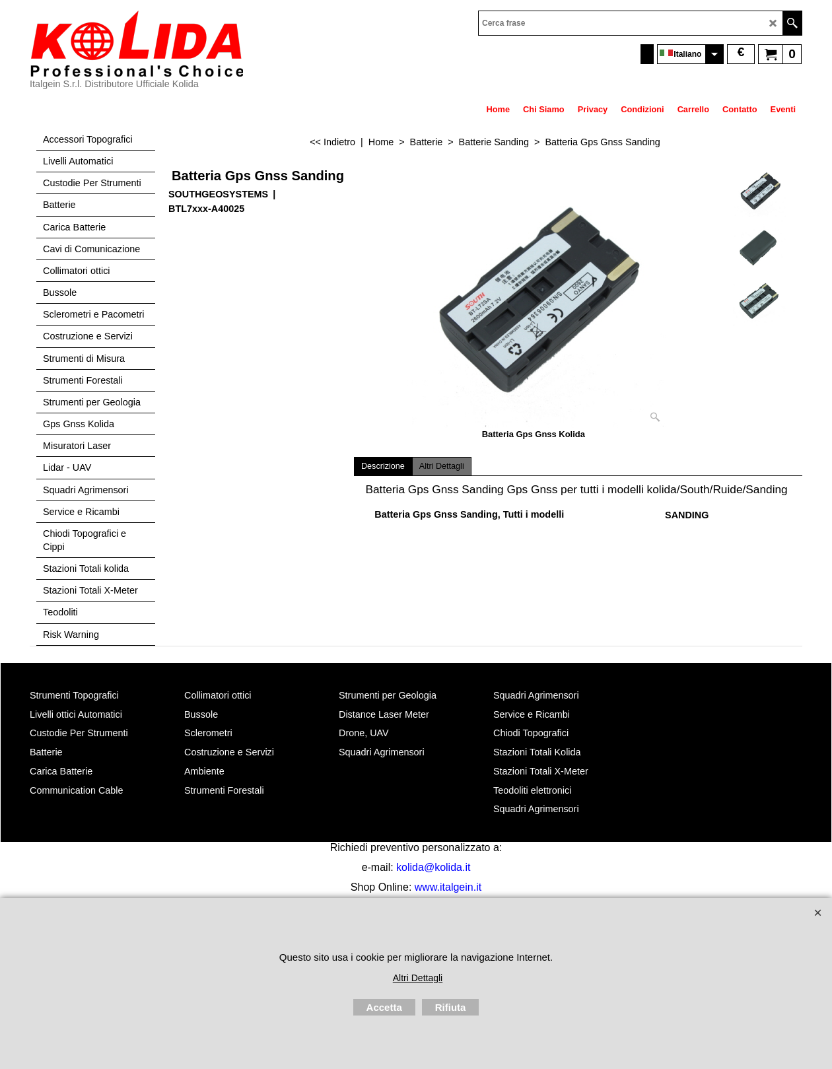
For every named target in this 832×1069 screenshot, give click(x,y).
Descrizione (383, 466)
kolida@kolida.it (433, 867)
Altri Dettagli (441, 466)
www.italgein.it (448, 887)
